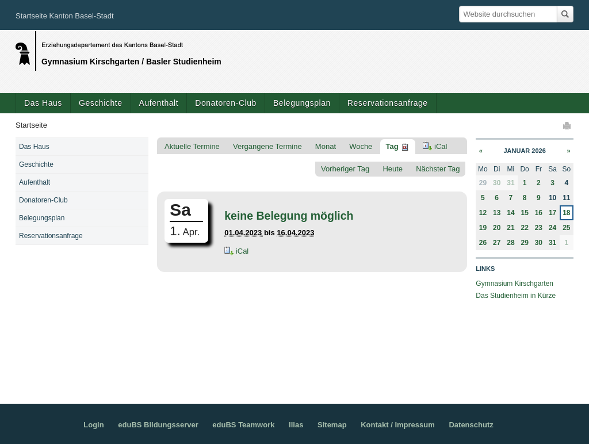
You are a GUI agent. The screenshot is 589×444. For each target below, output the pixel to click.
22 (524, 228)
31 (510, 183)
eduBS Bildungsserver (158, 424)
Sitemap (332, 424)
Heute (393, 168)
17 (552, 213)
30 (496, 183)
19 (483, 228)
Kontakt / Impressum (398, 424)
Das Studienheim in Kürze (516, 296)
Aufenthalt (159, 103)
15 (524, 213)
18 (566, 213)
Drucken (567, 125)
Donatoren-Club (226, 103)
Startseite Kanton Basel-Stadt (65, 16)
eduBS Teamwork (243, 424)
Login (93, 424)
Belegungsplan (302, 103)
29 (524, 243)
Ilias (296, 424)
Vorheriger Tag (345, 168)
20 (496, 228)
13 (496, 213)
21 (510, 228)
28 (510, 243)
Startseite (31, 125)
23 (538, 228)
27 (496, 243)
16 (538, 213)
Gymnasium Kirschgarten (514, 284)
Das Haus (43, 103)
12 (483, 213)
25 (566, 228)
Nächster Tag (438, 168)
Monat (325, 146)
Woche (360, 146)
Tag (391, 146)
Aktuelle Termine (192, 146)
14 (510, 213)
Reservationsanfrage (387, 103)
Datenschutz (471, 424)
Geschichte (101, 103)
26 (483, 243)
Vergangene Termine (267, 146)
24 (552, 228)
